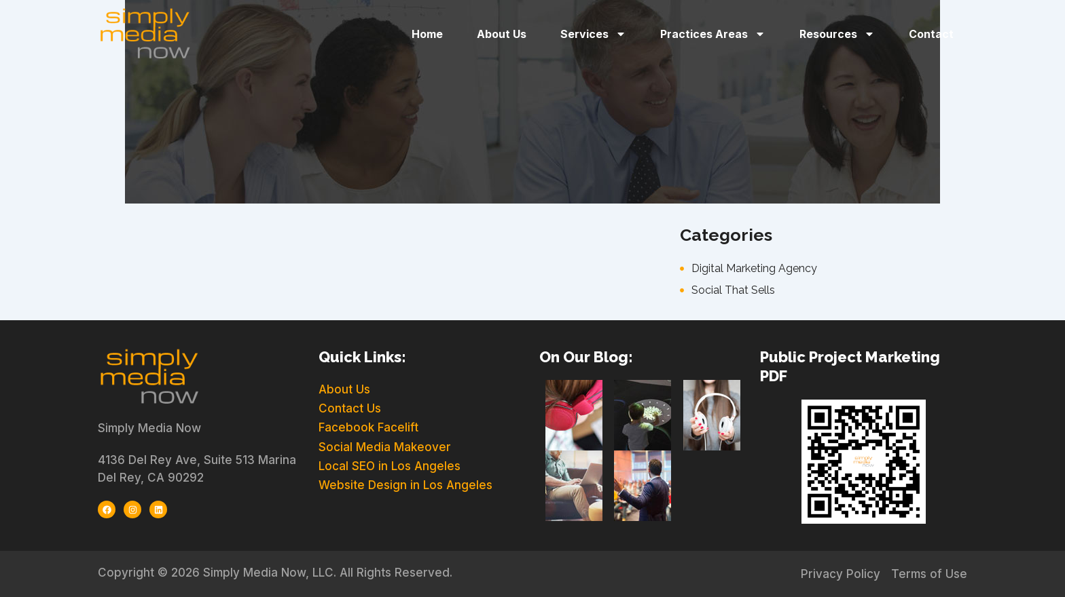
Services (593, 34)
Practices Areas (712, 34)
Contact (931, 34)
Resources (837, 34)
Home (427, 34)
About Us (501, 34)
